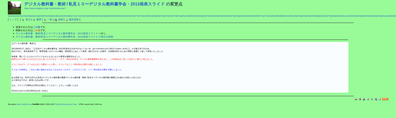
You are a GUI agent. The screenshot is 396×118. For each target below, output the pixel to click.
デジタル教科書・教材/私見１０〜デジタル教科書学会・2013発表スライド (57, 33)
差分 (28, 19)
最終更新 (74, 19)
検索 (60, 19)
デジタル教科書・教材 (45, 4)
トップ (13, 19)
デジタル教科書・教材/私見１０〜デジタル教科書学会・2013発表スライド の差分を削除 (64, 36)
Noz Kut (21, 104)
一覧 (49, 19)
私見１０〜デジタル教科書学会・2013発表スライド (117, 4)
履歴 (38, 19)
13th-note (28, 104)
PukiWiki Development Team (66, 104)
